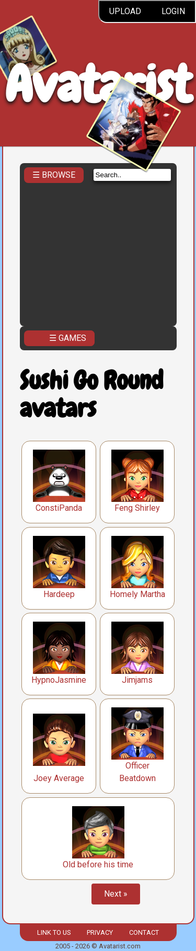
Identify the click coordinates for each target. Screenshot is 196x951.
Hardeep (59, 594)
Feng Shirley (137, 508)
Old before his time (98, 864)
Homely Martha (137, 594)
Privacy (100, 932)
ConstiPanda (59, 508)
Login (173, 11)
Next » (116, 894)
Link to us (54, 932)
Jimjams (137, 680)
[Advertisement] (98, 251)
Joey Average (58, 778)
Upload (125, 11)
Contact (144, 932)
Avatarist (98, 84)
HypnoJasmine (58, 680)
